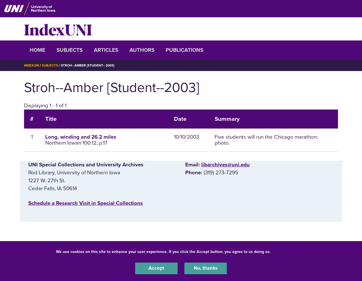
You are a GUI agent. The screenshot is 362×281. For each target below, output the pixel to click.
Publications (184, 50)
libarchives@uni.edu (225, 165)
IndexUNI (58, 29)
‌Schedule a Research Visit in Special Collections (85, 203)
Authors (142, 50)
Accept (156, 268)
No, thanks (206, 268)
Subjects (70, 50)
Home (37, 50)
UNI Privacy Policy (289, 250)
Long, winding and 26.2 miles (80, 137)
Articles (106, 50)
